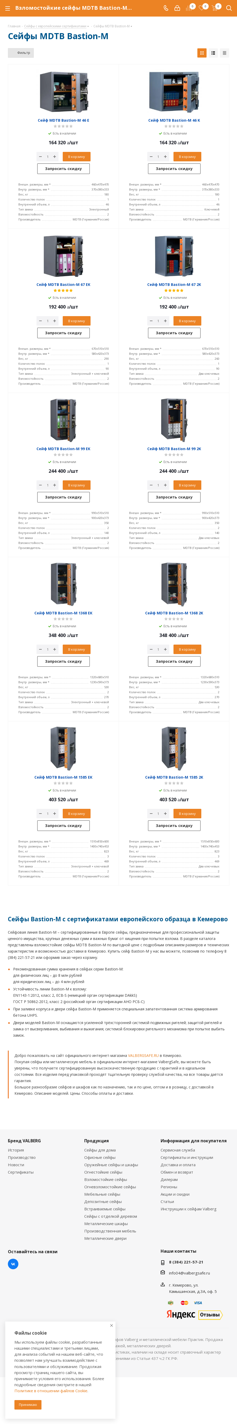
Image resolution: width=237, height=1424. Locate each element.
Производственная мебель (110, 1230)
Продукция (96, 1141)
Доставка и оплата (178, 1164)
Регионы (169, 1186)
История (16, 1150)
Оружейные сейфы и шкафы (111, 1164)
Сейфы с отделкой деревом (110, 1216)
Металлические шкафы (106, 1223)
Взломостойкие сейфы (105, 1179)
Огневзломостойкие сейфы (110, 1186)
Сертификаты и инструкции (187, 1157)
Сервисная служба (178, 1150)
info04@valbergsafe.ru (189, 1273)
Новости (16, 1164)
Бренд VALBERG (24, 1141)
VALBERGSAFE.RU (143, 1055)
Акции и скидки (175, 1194)
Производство (22, 1157)
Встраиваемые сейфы (104, 1208)
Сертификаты (21, 1172)
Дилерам (169, 1179)
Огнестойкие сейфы (103, 1172)
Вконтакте (13, 1264)
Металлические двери (105, 1238)
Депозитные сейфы (103, 1201)
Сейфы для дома (100, 1150)
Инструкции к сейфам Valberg (189, 1208)
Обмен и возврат (177, 1172)
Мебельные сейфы (102, 1194)
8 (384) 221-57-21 (186, 1261)
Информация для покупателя (194, 1141)
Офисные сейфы (99, 1157)
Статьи (167, 1201)
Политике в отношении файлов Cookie (50, 1390)
